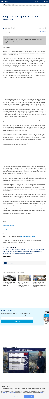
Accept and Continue (29, 396)
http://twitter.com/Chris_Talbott (27, 236)
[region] (24, 391)
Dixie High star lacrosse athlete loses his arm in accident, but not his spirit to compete (39, 284)
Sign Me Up (17, 321)
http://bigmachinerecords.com (10, 229)
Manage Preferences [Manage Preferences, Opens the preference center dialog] (18, 396)
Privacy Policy (12, 392)
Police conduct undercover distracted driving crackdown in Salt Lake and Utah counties (22, 251)
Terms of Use (6, 392)
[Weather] (36, 1)
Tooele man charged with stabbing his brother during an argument (18, 253)
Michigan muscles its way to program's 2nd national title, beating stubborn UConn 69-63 (23, 249)
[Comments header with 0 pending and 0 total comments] (24, 263)
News (4, 4)
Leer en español (43, 31)
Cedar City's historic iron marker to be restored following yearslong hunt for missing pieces (24, 284)
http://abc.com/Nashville (8, 225)
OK (47, 384)
